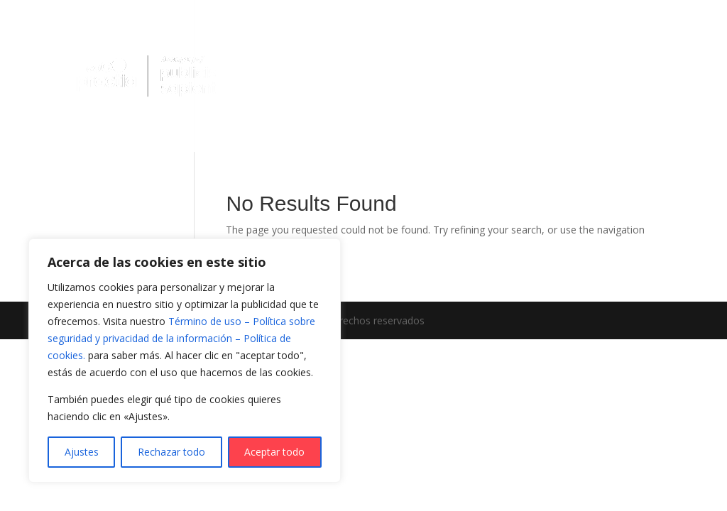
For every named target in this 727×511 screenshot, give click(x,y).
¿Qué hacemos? (382, 52)
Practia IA (285, 51)
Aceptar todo (274, 451)
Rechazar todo (171, 451)
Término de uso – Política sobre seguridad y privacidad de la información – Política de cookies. (181, 338)
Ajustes (82, 451)
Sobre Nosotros (288, 104)
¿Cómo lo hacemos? (510, 52)
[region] (184, 360)
